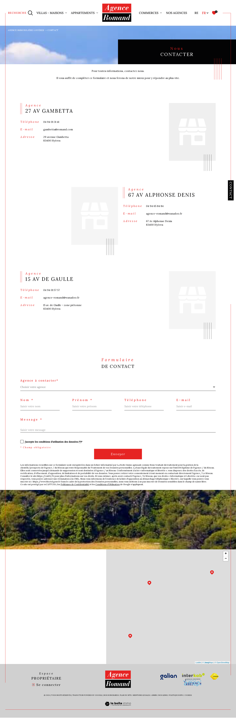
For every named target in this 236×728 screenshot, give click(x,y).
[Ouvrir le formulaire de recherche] (20, 12)
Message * (32, 425)
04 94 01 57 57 (52, 294)
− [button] (226, 569)
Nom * (27, 406)
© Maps (208, 673)
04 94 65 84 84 (155, 209)
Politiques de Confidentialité (77, 494)
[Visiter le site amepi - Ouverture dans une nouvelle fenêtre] (192, 693)
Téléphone (136, 406)
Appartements (83, 13)
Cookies (188, 706)
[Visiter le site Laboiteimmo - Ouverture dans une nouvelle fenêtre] (118, 718)
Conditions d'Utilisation (111, 494)
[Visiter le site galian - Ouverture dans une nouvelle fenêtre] (168, 687)
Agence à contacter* (40, 386)
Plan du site (125, 706)
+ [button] (226, 564)
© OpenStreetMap (222, 673)
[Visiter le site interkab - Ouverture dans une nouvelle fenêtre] (193, 687)
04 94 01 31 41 (52, 125)
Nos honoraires (111, 706)
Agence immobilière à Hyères (26, 30)
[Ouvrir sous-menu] (66, 12)
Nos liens (162, 706)
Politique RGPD (176, 706)
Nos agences (176, 13)
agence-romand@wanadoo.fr (165, 217)
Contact (231, 190)
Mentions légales (141, 706)
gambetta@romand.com (58, 132)
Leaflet (198, 673)
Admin (154, 706)
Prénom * (83, 406)
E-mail (184, 406)
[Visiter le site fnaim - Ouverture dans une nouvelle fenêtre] (214, 687)
